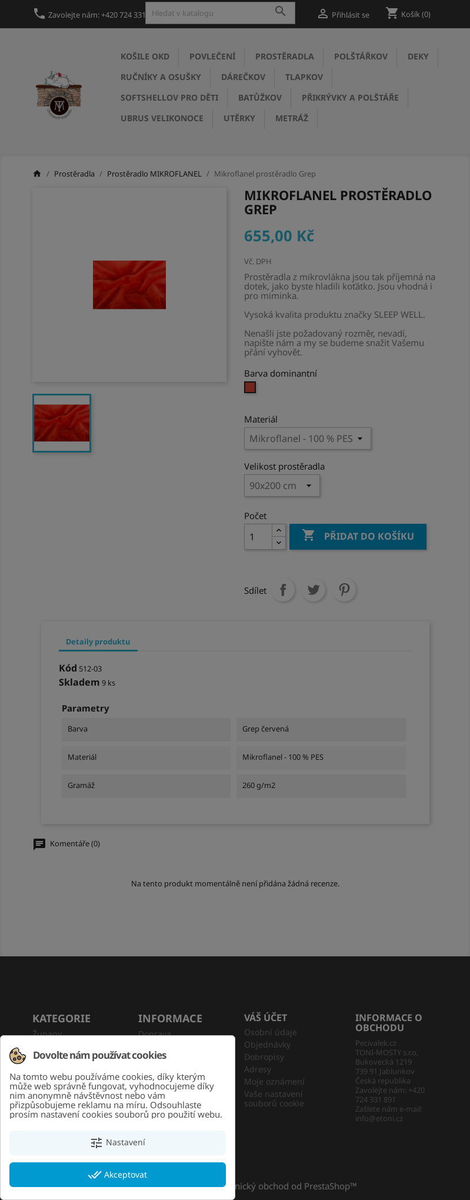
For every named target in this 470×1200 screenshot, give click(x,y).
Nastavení (117, 1143)
